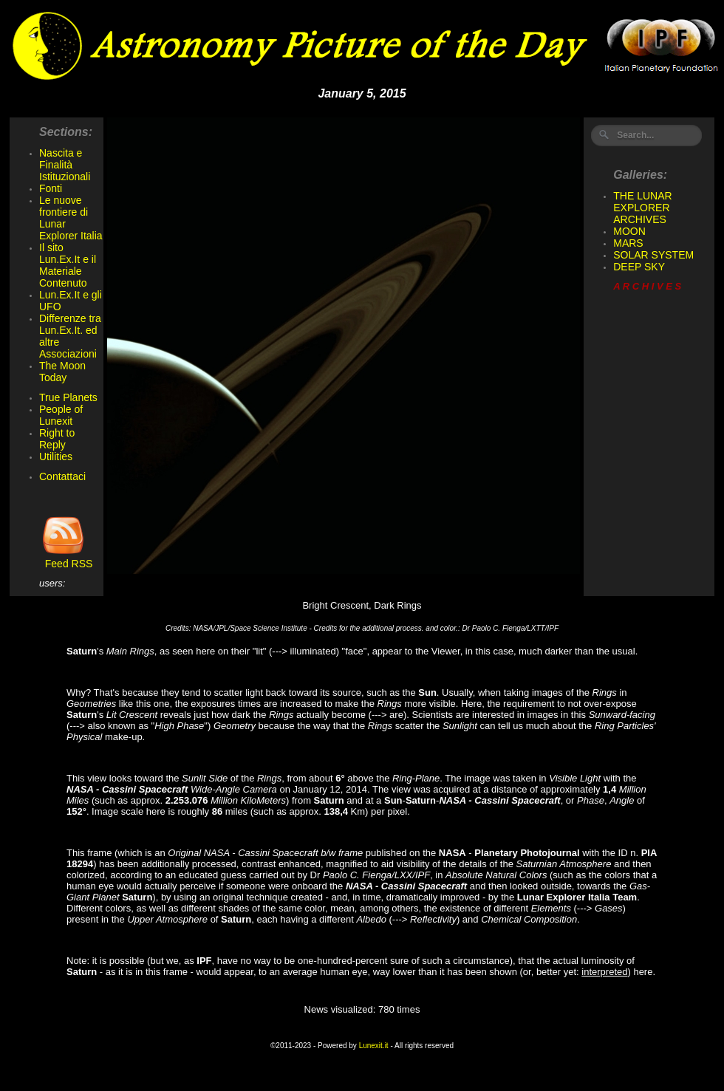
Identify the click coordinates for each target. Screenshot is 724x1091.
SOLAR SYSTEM (653, 255)
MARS (628, 243)
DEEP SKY (639, 267)
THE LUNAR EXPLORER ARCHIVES (642, 207)
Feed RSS (65, 559)
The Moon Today (62, 371)
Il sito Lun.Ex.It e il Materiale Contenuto (67, 265)
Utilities (55, 456)
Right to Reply (57, 439)
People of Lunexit (61, 415)
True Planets (68, 397)
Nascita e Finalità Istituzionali (64, 164)
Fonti (50, 188)
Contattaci (62, 476)
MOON (629, 231)
